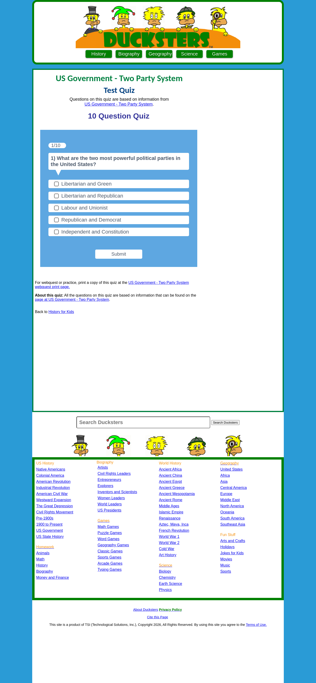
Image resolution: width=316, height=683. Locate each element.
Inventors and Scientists (117, 492)
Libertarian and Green (86, 184)
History (98, 53)
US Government (49, 530)
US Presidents (109, 510)
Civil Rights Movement (54, 512)
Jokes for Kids (232, 553)
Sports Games (109, 557)
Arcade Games (110, 563)
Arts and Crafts (232, 541)
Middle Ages (169, 506)
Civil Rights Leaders (114, 474)
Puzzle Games (110, 533)
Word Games (108, 539)
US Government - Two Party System (119, 104)
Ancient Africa (170, 469)
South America (232, 518)
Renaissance (170, 518)
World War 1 (169, 537)
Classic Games (110, 551)
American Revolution (53, 482)
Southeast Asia (232, 524)
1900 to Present (49, 524)
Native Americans (50, 469)
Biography (128, 53)
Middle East (230, 500)
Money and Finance (52, 578)
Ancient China (170, 475)
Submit (118, 254)
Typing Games (110, 570)
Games (219, 53)
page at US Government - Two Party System (72, 300)
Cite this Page (157, 617)
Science (189, 53)
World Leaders (110, 504)
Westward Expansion (53, 500)
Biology (165, 571)
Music (225, 565)
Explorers (105, 486)
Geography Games (113, 545)
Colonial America (50, 475)
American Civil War (52, 494)
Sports (225, 571)
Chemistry (167, 578)
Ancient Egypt (170, 482)
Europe (226, 494)
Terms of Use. (256, 625)
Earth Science (170, 584)
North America (232, 506)
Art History (167, 555)
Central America (233, 488)
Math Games (108, 527)
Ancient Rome (170, 500)
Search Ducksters (225, 422)
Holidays (227, 547)
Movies (226, 559)
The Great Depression (54, 506)
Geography (160, 53)
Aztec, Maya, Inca (174, 524)
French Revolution (174, 530)
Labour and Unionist (84, 208)
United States (231, 469)
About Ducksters (145, 610)
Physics (165, 590)
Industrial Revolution (53, 488)
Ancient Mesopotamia (177, 494)
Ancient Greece (172, 488)
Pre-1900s (44, 518)
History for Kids (61, 312)
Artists (103, 467)
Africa (225, 475)
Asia (224, 482)
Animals (42, 553)
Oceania (227, 512)
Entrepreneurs (109, 480)
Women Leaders (111, 498)
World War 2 (169, 543)
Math (40, 559)
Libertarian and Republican (92, 196)
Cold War (166, 549)
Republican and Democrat (91, 220)
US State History (50, 537)
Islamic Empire (171, 512)
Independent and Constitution (95, 232)
